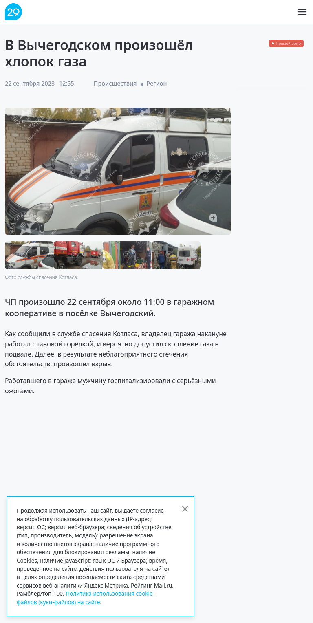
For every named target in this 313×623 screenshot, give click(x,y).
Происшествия (115, 83)
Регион (157, 83)
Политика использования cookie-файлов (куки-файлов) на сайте (85, 597)
